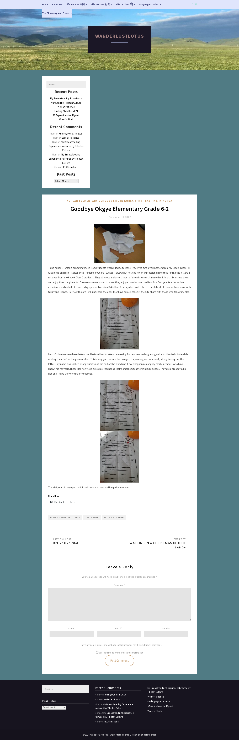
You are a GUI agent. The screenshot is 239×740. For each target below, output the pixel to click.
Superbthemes (148, 734)
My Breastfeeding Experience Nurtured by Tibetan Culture (66, 146)
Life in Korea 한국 (100, 4)
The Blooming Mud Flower (56, 13)
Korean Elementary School (89, 200)
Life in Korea (92, 517)
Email (118, 628)
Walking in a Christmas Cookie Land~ (158, 545)
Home (45, 4)
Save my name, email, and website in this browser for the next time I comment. (121, 645)
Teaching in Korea (157, 200)
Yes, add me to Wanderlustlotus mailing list (119, 652)
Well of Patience (66, 107)
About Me (57, 4)
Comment (119, 585)
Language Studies (148, 4)
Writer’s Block (66, 119)
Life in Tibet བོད (124, 4)
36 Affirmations (70, 167)
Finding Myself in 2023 (66, 111)
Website (166, 628)
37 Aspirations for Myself (66, 115)
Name (71, 628)
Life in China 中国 (75, 4)
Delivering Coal (66, 543)
